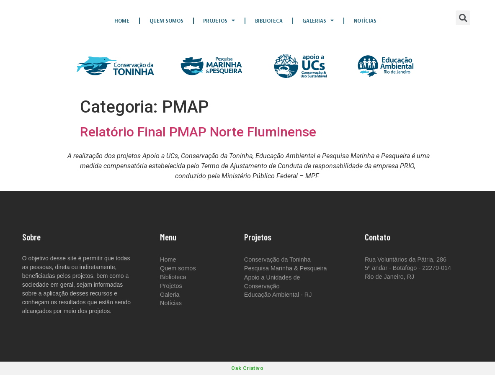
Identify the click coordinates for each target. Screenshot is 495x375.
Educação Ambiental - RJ (278, 295)
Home (121, 20)
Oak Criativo (247, 368)
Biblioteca (269, 20)
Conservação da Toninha (277, 259)
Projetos (219, 21)
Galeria (169, 295)
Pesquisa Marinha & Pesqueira (285, 269)
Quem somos (166, 20)
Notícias (365, 20)
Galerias (318, 21)
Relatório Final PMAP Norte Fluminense (198, 132)
